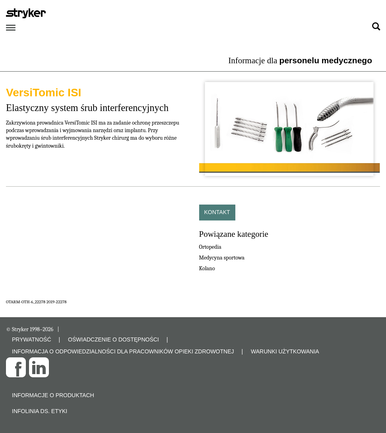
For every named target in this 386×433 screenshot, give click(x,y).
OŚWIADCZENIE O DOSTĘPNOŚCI (113, 339)
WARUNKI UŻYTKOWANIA (285, 351)
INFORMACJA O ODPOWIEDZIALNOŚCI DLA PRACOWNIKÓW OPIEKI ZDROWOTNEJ (123, 351)
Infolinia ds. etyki (39, 411)
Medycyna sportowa (222, 257)
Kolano (207, 268)
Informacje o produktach (53, 395)
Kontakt (217, 212)
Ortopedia (210, 247)
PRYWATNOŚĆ (31, 339)
